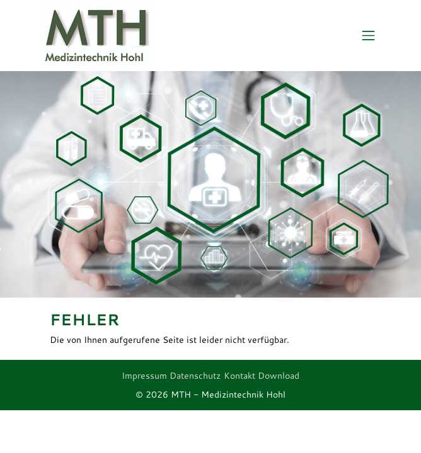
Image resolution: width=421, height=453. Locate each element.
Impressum (144, 375)
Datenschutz (195, 375)
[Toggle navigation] (368, 35)
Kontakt (239, 375)
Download (278, 375)
